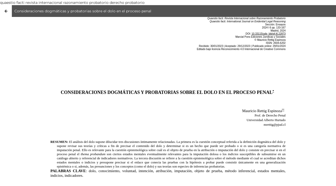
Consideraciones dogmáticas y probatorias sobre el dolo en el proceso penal (82, 11)
